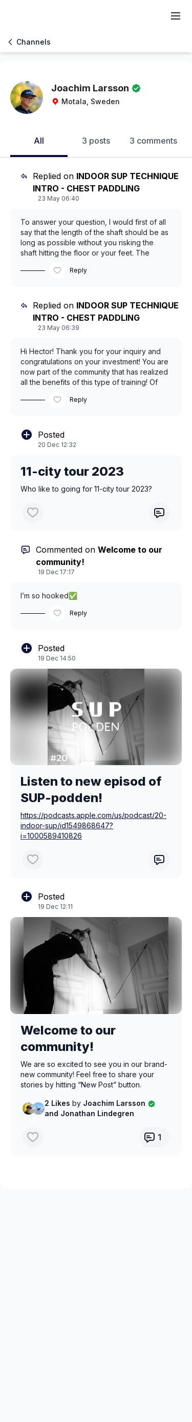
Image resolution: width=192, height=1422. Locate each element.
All (39, 140)
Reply (78, 270)
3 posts (96, 140)
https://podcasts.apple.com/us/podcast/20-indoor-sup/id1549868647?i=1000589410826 (93, 825)
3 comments (153, 140)
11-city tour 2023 (72, 471)
